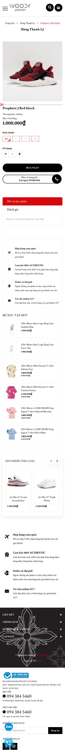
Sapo (39, 660)
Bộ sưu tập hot (15, 315)
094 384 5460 (19, 696)
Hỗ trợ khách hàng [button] (32, 629)
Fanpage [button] (32, 636)
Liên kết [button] (32, 614)
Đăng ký (55, 730)
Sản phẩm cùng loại (19, 461)
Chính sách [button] (32, 622)
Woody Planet (43, 655)
